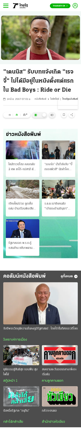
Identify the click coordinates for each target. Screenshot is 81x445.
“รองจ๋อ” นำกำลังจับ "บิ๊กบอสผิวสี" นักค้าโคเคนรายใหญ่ (58, 167)
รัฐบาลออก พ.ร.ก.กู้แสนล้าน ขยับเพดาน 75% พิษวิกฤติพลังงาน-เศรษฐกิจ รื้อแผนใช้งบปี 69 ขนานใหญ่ (21, 245)
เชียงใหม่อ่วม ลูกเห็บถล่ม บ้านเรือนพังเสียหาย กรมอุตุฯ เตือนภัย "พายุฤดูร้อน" (21, 206)
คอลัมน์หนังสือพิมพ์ (24, 276)
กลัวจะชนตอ (49, 410)
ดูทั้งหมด (69, 276)
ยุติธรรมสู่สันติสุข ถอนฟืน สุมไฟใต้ (20, 372)
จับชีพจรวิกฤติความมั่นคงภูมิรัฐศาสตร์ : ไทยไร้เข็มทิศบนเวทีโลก (40, 328)
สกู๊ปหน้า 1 (10, 381)
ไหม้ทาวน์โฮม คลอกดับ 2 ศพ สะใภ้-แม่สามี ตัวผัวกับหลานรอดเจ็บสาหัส (21, 167)
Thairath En (60, 6)
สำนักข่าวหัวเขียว (53, 422)
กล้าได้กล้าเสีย (13, 422)
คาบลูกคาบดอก (52, 381)
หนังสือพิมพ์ (40, 99)
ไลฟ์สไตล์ (54, 99)
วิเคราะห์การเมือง (15, 339)
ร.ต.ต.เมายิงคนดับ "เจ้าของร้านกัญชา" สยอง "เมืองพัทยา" (56, 206)
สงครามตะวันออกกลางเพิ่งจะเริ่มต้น (59, 372)
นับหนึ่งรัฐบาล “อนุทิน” (16, 410)
